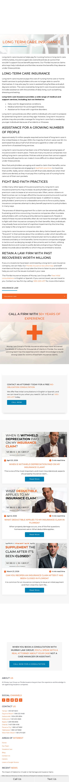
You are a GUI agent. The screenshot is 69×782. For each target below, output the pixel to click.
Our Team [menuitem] (5, 724)
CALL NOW (17, 381)
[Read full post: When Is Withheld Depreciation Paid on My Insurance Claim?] (34, 423)
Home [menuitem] (4, 721)
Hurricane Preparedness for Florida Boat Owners (19, 758)
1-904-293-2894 (16, 695)
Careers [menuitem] (4, 737)
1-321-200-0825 (15, 697)
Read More (34, 457)
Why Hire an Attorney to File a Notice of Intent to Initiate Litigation (26, 754)
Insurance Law (10, 275)
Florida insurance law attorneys (40, 244)
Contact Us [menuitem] (6, 734)
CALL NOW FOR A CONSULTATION (29, 642)
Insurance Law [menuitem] (7, 728)
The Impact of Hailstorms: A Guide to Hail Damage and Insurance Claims (27, 750)
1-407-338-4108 (13, 703)
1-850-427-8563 (16, 708)
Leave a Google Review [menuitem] (10, 741)
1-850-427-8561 (17, 706)
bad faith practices (44, 146)
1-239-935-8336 (13, 700)
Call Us (17, 779)
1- (13, 689)
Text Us (51, 779)
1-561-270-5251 (20, 711)
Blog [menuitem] (3, 731)
